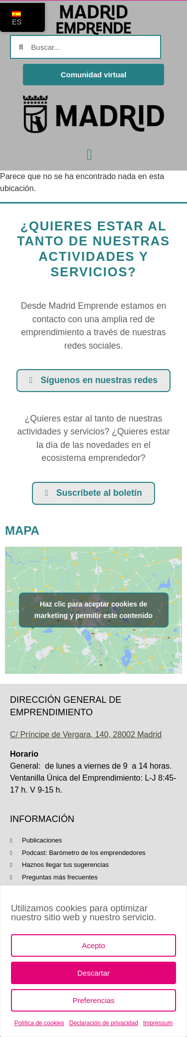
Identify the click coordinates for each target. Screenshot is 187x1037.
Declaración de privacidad (103, 1023)
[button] (89, 154)
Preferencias (93, 1000)
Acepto (93, 945)
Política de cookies (39, 1023)
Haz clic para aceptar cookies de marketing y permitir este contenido (93, 610)
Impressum (158, 1023)
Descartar (93, 973)
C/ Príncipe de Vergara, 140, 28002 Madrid (86, 734)
